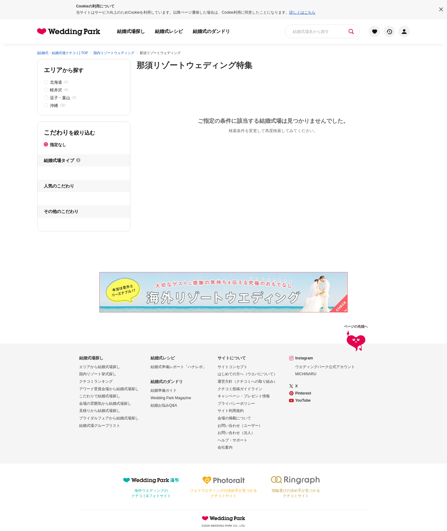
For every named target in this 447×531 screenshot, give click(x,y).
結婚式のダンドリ (211, 31)
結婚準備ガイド (164, 390)
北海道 (60, 82)
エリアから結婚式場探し (99, 367)
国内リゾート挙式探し (97, 374)
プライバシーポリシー (236, 403)
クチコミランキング (96, 381)
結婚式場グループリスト (99, 425)
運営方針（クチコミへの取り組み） (247, 381)
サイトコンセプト (232, 367)
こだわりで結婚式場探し (99, 396)
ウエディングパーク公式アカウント (325, 367)
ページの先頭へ (356, 338)
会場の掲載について (234, 418)
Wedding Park (223, 518)
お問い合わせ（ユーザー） (240, 425)
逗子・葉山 (64, 98)
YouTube (303, 400)
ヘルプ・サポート (232, 440)
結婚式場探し (131, 31)
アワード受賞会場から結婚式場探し (109, 389)
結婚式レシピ (169, 31)
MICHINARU (305, 374)
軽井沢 (60, 90)
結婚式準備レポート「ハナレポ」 (178, 367)
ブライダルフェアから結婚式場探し (109, 418)
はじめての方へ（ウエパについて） (247, 374)
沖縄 (59, 106)
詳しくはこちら (302, 12)
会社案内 (225, 447)
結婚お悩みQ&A (164, 405)
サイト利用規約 (231, 411)
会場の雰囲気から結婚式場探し (105, 403)
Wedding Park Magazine (171, 398)
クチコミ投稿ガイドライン (240, 389)
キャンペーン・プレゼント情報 (244, 396)
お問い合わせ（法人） (236, 433)
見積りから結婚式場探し (99, 411)
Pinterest (303, 393)
